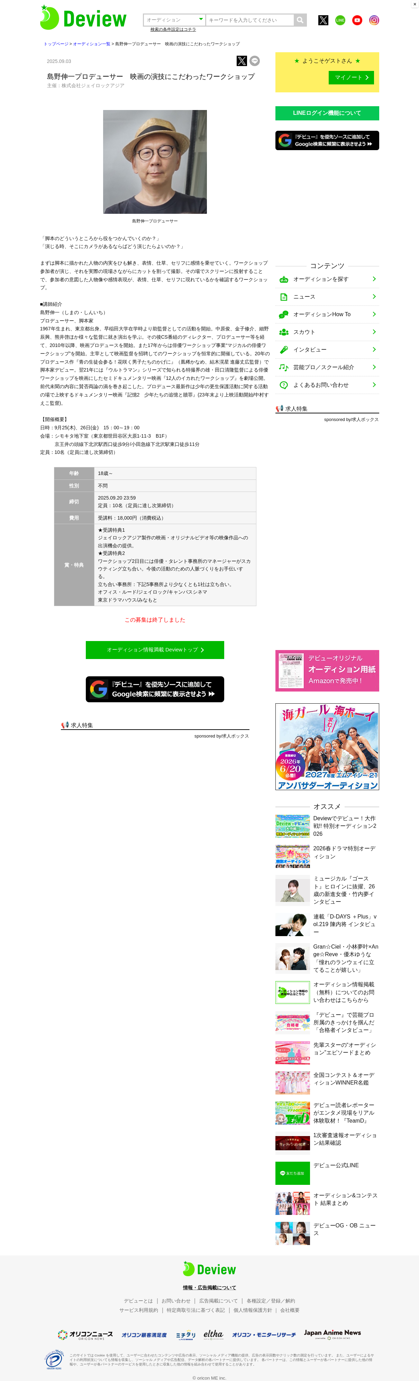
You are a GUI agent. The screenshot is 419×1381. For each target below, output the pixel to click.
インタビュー (310, 350)
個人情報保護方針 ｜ (256, 1310)
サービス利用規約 (138, 1310)
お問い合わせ (176, 1301)
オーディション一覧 (91, 44)
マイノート (349, 77)
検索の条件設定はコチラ (173, 29)
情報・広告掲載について (209, 1287)
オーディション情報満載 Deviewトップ (152, 649)
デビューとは (138, 1301)
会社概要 (290, 1310)
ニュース (304, 297)
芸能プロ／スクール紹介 (323, 367)
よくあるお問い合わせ (321, 385)
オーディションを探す (321, 279)
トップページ (56, 44)
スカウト (304, 332)
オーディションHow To (321, 314)
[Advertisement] (327, 205)
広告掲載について (218, 1301)
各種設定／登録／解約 (271, 1301)
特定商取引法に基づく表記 (196, 1310)
